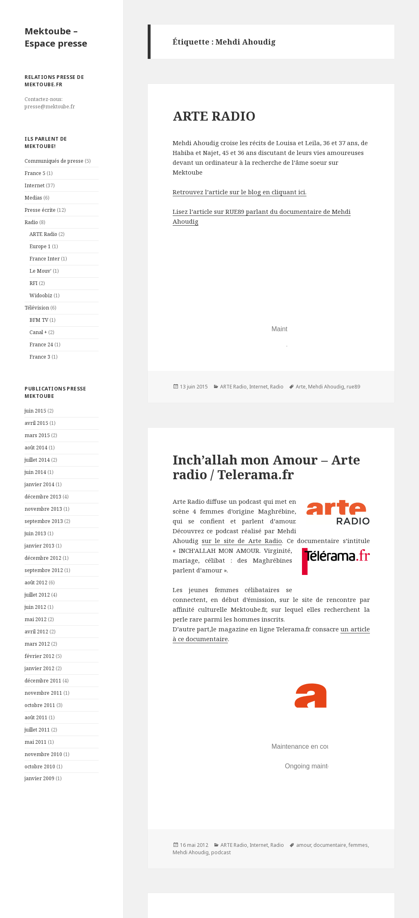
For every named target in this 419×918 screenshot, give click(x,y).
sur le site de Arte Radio (242, 540)
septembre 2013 (44, 521)
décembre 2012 (43, 557)
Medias (33, 197)
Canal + (38, 332)
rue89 (353, 386)
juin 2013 (35, 533)
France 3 (39, 356)
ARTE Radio (43, 234)
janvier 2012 (39, 668)
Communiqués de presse (54, 160)
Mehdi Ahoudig (326, 386)
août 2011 (36, 717)
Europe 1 (40, 246)
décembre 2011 (43, 680)
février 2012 (39, 656)
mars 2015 (37, 435)
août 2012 (36, 582)
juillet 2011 (37, 729)
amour (303, 845)
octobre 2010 (40, 766)
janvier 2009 (39, 778)
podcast (221, 852)
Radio (31, 222)
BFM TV (38, 319)
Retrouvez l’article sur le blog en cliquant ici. (239, 192)
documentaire (329, 845)
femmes (358, 845)
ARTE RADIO (214, 115)
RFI (33, 283)
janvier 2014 (39, 484)
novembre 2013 (43, 508)
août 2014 (36, 447)
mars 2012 (37, 643)
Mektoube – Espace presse (56, 37)
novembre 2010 (43, 754)
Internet (35, 185)
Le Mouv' (40, 270)
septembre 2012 (44, 570)
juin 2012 (35, 607)
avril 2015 (36, 423)
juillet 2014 (37, 459)
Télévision (37, 307)
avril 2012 (36, 631)
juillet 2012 (37, 594)
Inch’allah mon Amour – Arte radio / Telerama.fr (266, 467)
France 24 (41, 344)
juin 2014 (35, 472)
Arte (301, 386)
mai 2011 (36, 741)
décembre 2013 (43, 496)
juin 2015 (35, 410)
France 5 (35, 173)
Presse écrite (40, 209)
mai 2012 (36, 619)
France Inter (44, 258)
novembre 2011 (43, 692)
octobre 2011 (40, 705)
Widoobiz (40, 295)
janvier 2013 (39, 545)
